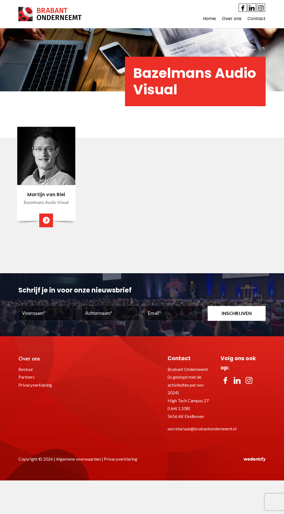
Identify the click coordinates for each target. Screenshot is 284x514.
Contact (256, 18)
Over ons (231, 18)
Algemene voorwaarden (78, 458)
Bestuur (25, 369)
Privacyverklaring (35, 384)
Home (209, 18)
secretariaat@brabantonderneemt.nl (202, 428)
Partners (26, 376)
